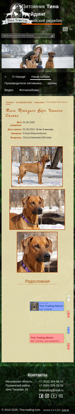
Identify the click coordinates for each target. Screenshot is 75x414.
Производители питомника (23, 83)
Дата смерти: (15, 129)
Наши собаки (40, 76)
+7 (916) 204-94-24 (51, 381)
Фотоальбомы (29, 89)
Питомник (40, 10)
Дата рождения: (16, 123)
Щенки (52, 83)
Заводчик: (16, 133)
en (70, 29)
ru (65, 29)
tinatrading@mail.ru (51, 390)
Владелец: (16, 137)
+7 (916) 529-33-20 (51, 385)
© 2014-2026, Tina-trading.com (36, 409)
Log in (65, 409)
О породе (18, 76)
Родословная (37, 281)
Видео (9, 89)
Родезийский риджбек (42, 20)
